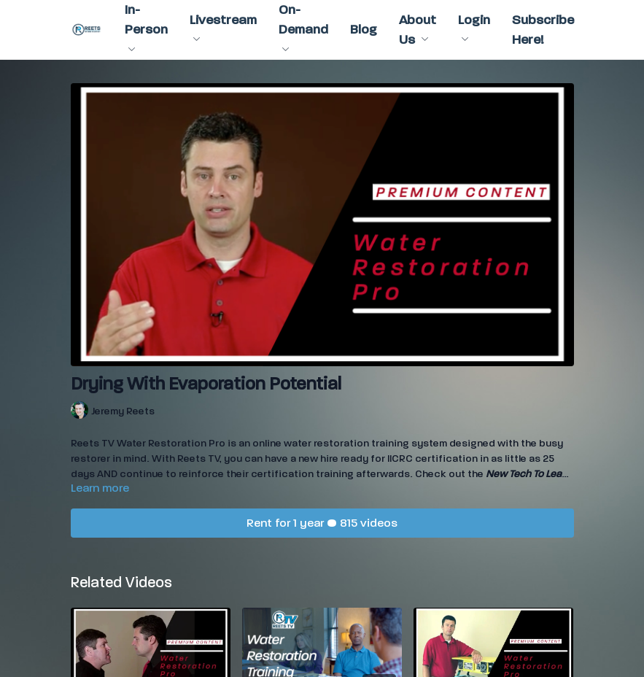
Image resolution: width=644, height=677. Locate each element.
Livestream (223, 27)
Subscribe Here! (543, 29)
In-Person (146, 26)
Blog (363, 29)
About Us (417, 29)
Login (474, 27)
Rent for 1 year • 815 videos (322, 523)
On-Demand (303, 26)
